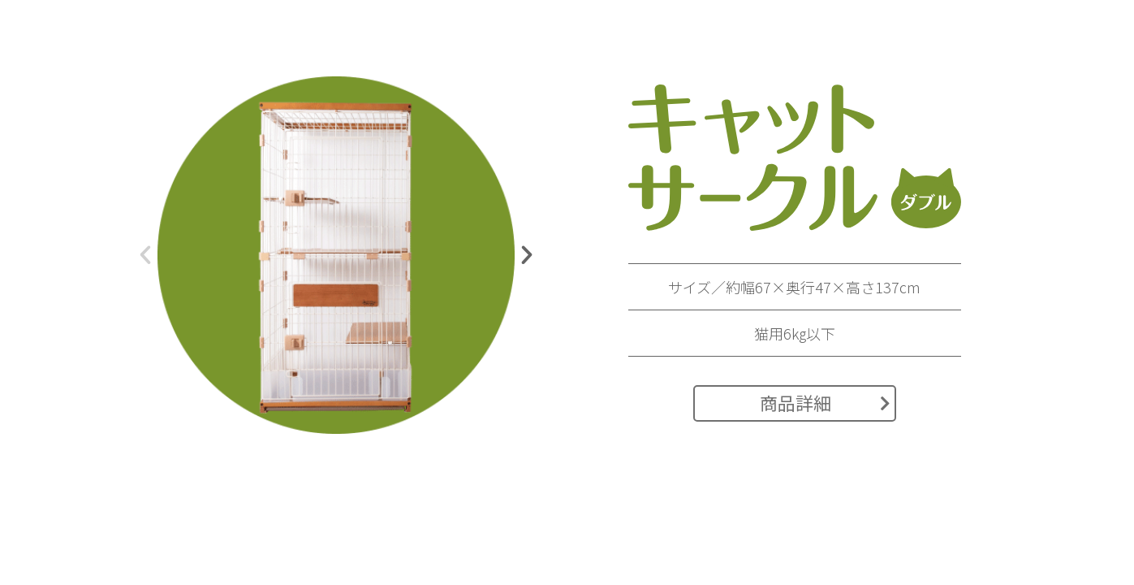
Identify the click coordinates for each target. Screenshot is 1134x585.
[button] (145, 255)
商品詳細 (825, 402)
